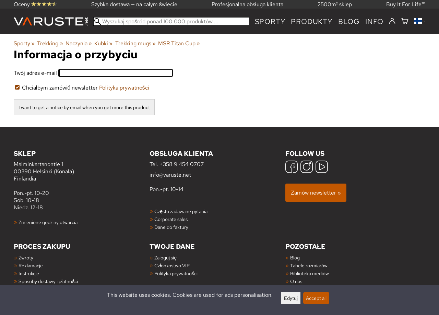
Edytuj (291, 298)
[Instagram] (306, 168)
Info (374, 21)
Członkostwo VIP (172, 265)
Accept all (316, 298)
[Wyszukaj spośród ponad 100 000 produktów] (171, 21)
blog (349, 21)
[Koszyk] (404, 21)
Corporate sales (171, 219)
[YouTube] (322, 168)
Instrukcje (29, 273)
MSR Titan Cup (179, 43)
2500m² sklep (335, 4)
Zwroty (26, 257)
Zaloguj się (165, 257)
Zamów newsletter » (316, 192)
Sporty (270, 21)
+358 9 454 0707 (181, 164)
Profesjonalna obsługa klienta (247, 4)
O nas (296, 281)
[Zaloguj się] (392, 21)
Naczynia (79, 43)
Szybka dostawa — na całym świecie (134, 4)
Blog (295, 257)
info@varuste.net (170, 174)
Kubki (103, 43)
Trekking (50, 43)
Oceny (35, 4)
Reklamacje (31, 265)
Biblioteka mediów (309, 273)
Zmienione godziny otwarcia (48, 222)
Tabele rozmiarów (309, 265)
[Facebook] (291, 168)
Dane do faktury (171, 227)
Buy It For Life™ (405, 4)
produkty (311, 21)
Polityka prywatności (124, 87)
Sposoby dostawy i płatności (48, 281)
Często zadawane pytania (180, 211)
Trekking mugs (135, 43)
